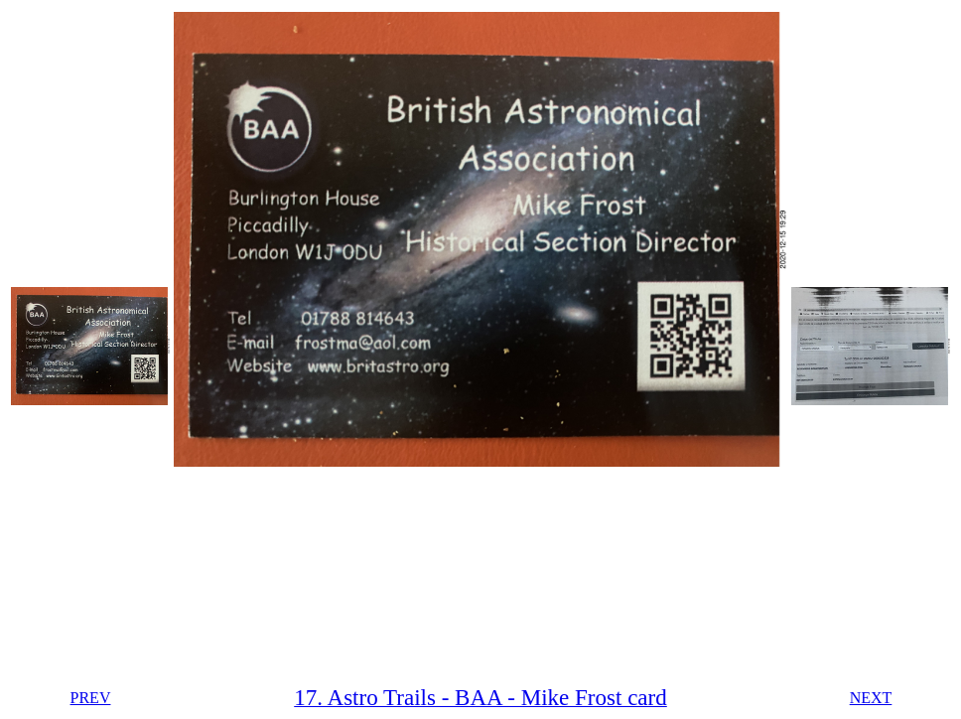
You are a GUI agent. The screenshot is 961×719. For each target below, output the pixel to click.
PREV (90, 697)
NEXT (871, 697)
